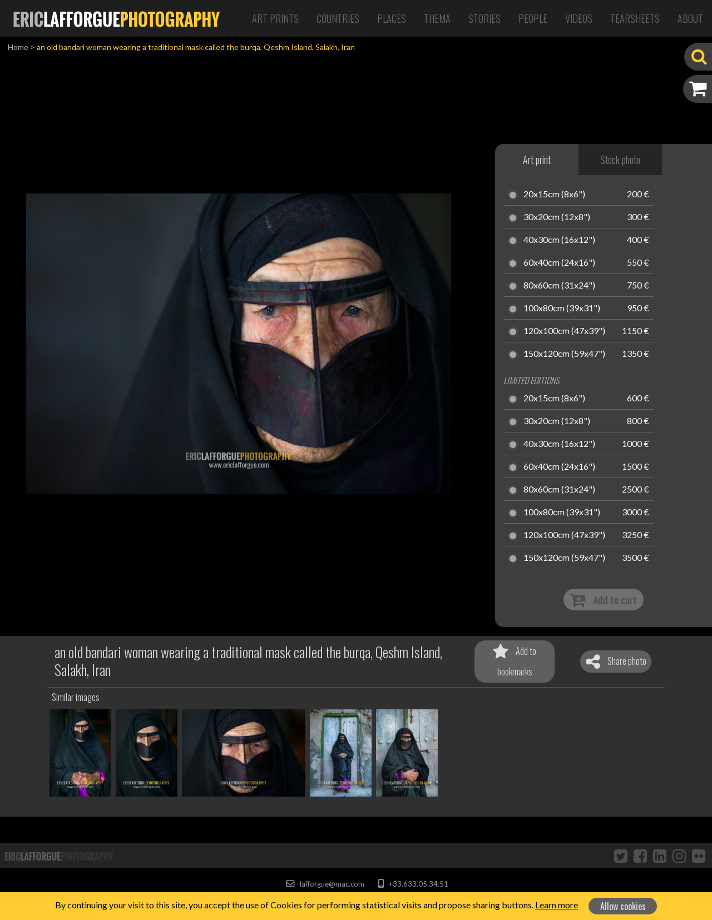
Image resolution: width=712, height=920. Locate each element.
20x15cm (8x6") (554, 194)
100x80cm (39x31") (561, 308)
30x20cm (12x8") (556, 217)
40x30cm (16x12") (559, 240)
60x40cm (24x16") (559, 262)
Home (18, 47)
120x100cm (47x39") (564, 331)
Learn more (556, 904)
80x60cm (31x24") (559, 285)
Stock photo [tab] (620, 159)
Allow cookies (623, 906)
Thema (437, 18)
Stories (484, 18)
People (532, 18)
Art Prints (275, 18)
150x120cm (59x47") (564, 354)
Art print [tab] (537, 159)
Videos (578, 18)
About (690, 18)
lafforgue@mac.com (325, 883)
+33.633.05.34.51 (413, 883)
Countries (338, 18)
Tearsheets (635, 18)
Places (391, 18)
